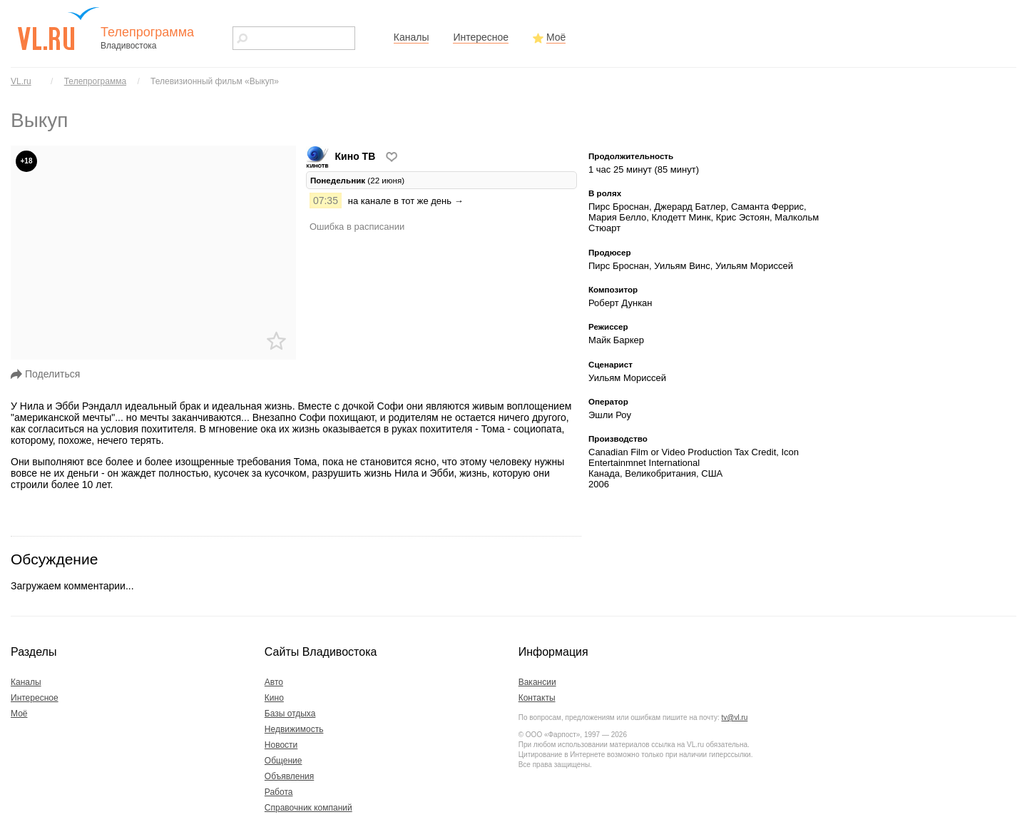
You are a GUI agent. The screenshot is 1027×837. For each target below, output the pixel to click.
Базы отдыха (290, 714)
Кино (274, 698)
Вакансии (537, 682)
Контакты (537, 698)
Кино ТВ (342, 156)
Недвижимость (294, 729)
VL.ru (21, 81)
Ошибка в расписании (357, 226)
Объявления (289, 776)
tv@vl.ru (734, 717)
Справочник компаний (308, 808)
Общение (283, 761)
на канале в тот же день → (406, 201)
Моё (556, 37)
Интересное (481, 37)
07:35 (325, 200)
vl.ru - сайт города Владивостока (59, 28)
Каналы (411, 37)
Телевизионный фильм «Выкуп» (214, 81)
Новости (281, 745)
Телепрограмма (95, 81)
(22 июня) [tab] (357, 180)
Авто (274, 682)
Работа (279, 792)
